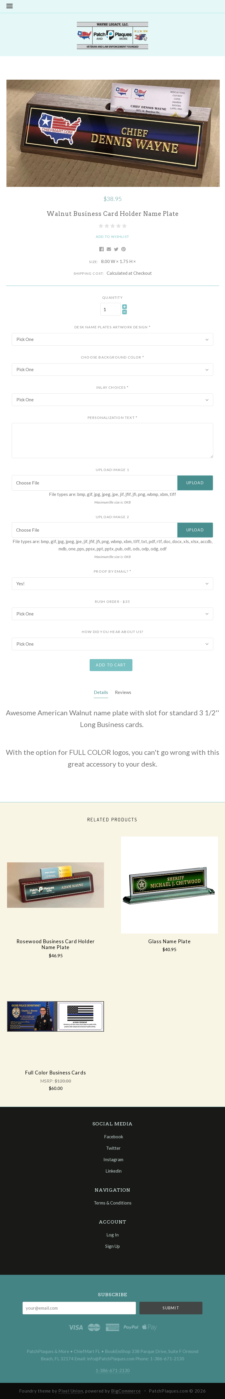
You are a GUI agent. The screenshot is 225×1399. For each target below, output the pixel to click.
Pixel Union (70, 1390)
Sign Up (112, 1245)
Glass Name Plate (169, 941)
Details (101, 692)
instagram (112, 1159)
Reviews (123, 692)
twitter (112, 1148)
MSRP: (47, 1081)
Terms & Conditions (113, 1202)
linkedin (113, 1170)
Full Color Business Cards (55, 1073)
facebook (112, 1136)
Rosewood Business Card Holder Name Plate (55, 945)
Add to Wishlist (112, 236)
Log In (112, 1234)
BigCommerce (126, 1390)
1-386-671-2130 (113, 1370)
